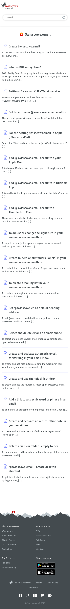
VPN (38, 531)
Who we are (7, 531)
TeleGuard (40, 540)
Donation (33, 587)
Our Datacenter (9, 544)
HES (38, 544)
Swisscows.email (44, 535)
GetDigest (40, 549)
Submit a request (49, 7)
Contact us (7, 549)
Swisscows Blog (9, 567)
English (64, 7)
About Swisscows (23, 583)
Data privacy (52, 583)
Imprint (38, 583)
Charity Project (8, 540)
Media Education (9, 535)
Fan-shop (6, 563)
